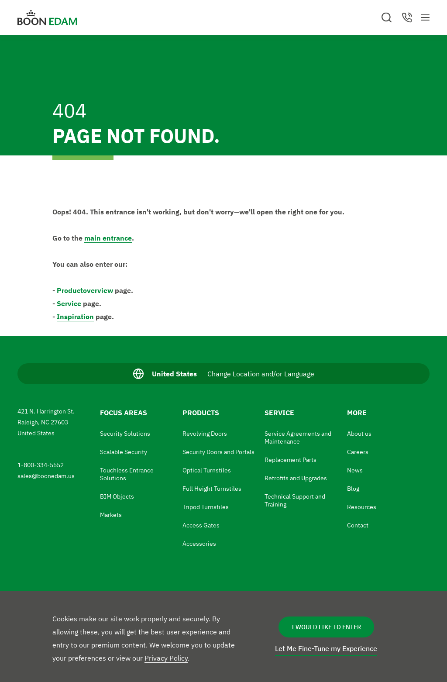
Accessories (199, 544)
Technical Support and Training (295, 500)
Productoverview (85, 290)
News (355, 470)
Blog (353, 489)
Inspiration (75, 316)
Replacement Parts (290, 460)
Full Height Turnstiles (211, 489)
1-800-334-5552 (41, 465)
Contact (357, 525)
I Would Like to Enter (326, 627)
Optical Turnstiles (206, 470)
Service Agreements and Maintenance (298, 437)
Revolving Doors (204, 433)
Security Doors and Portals (218, 452)
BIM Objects (117, 496)
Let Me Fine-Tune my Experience (326, 648)
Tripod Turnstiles (205, 507)
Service (69, 303)
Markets (111, 515)
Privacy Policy (166, 658)
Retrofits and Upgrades (296, 478)
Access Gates (201, 525)
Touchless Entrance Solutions (127, 474)
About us (359, 433)
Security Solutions (125, 433)
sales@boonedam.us (46, 476)
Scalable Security (123, 452)
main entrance (108, 238)
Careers (357, 452)
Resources (361, 507)
